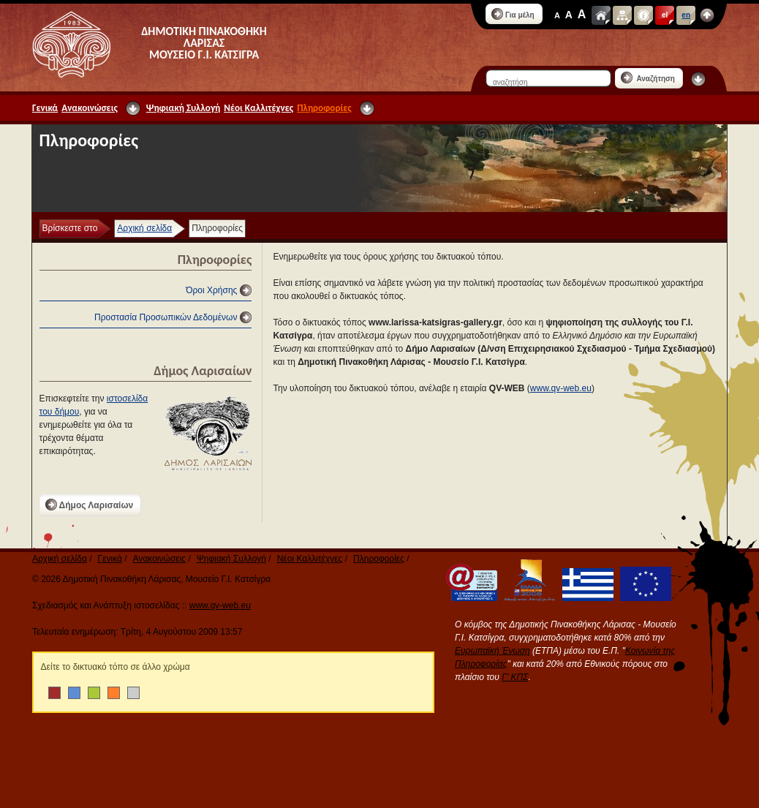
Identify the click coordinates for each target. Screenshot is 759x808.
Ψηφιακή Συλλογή (183, 108)
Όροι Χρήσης (211, 290)
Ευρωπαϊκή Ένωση (492, 651)
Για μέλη (513, 14)
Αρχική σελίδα (144, 228)
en (685, 15)
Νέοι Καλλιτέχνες (258, 108)
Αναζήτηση (648, 77)
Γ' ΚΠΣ (515, 677)
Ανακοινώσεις (89, 108)
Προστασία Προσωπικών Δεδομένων (165, 317)
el (665, 15)
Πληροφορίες (324, 108)
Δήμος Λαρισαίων (89, 504)
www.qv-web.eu (561, 388)
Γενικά (45, 108)
